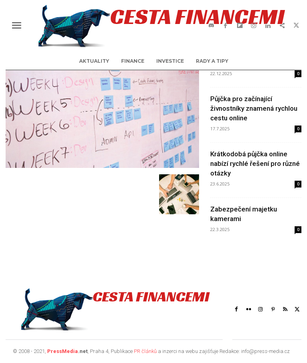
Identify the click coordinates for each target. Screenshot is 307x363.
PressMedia (62, 351)
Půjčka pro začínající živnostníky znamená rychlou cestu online (253, 108)
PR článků (145, 351)
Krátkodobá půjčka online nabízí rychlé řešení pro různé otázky (255, 163)
